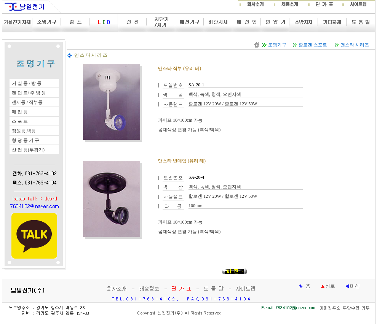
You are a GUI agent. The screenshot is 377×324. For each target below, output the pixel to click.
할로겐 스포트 (313, 45)
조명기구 (277, 45)
